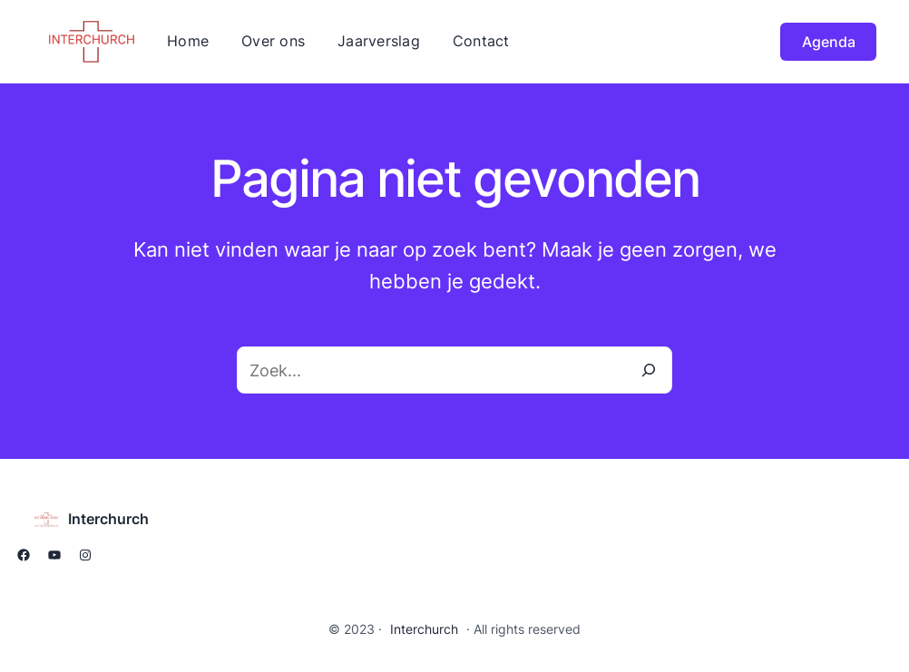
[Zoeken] (649, 370)
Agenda (828, 42)
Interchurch (108, 519)
